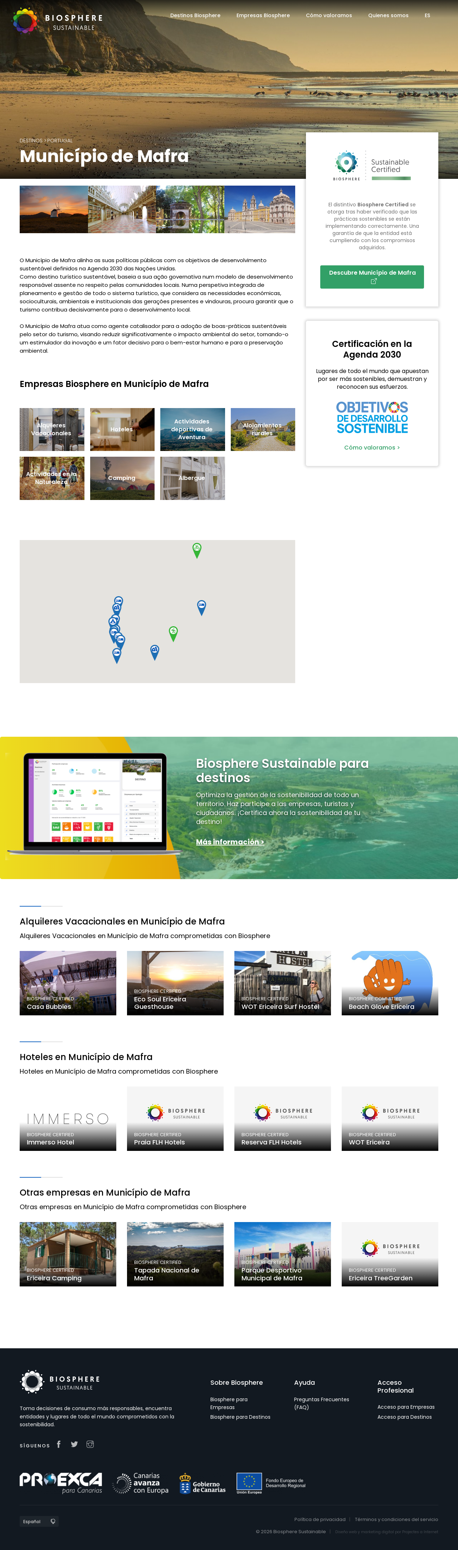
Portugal (60, 140)
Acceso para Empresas (406, 1407)
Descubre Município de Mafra (374, 276)
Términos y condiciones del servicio (396, 1519)
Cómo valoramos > (372, 447)
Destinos (31, 140)
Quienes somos (388, 15)
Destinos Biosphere (195, 15)
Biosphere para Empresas (229, 1403)
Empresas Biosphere (263, 15)
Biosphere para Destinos (240, 1417)
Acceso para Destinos (404, 1417)
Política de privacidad (320, 1519)
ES (427, 15)
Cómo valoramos (329, 15)
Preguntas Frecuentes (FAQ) (321, 1403)
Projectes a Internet (420, 1532)
